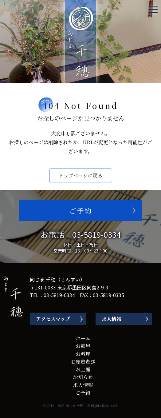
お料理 (83, 353)
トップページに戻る (81, 175)
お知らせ (83, 376)
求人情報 (111, 318)
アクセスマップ (53, 318)
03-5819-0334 (96, 234)
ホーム (83, 338)
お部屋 (83, 345)
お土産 (83, 369)
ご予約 (80, 210)
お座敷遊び (83, 361)
